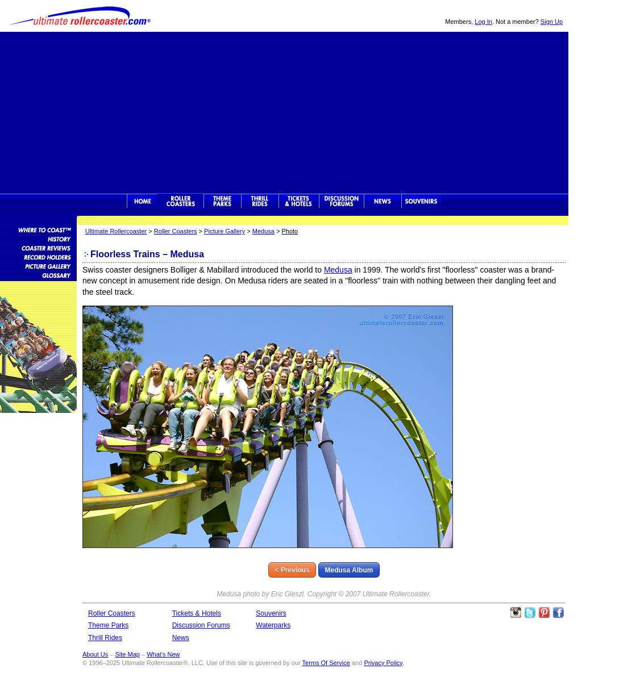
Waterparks (273, 625)
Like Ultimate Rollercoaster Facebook (558, 612)
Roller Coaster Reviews (38, 248)
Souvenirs (421, 201)
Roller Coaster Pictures (38, 266)
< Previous (292, 570)
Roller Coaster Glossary (38, 275)
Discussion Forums (341, 201)
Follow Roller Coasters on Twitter (529, 612)
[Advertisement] (284, 111)
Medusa (263, 231)
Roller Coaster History (38, 239)
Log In (483, 21)
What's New (163, 654)
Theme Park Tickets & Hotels (298, 201)
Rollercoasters (180, 201)
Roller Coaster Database (38, 229)
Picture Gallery (224, 231)
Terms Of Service (326, 662)
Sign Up (552, 21)
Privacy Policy (383, 662)
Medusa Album (349, 570)
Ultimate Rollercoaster (80, 16)
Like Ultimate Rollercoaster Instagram (515, 612)
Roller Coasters (175, 231)
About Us (95, 654)
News (382, 201)
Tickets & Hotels (196, 613)
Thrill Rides (259, 201)
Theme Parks (222, 201)
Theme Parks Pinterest (544, 612)
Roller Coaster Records (38, 257)
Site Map (127, 654)
